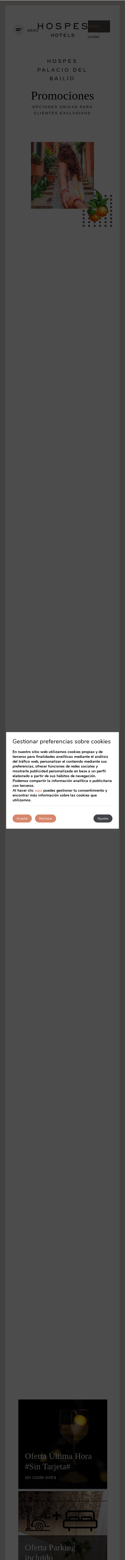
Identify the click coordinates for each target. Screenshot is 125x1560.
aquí (38, 790)
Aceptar (22, 818)
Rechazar (45, 818)
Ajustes (102, 818)
